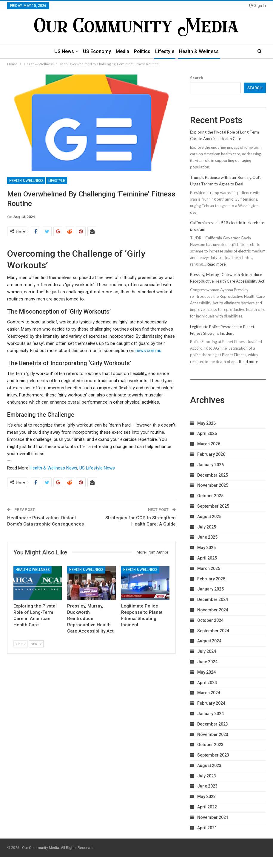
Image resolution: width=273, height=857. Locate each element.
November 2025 (212, 485)
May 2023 (206, 796)
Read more (216, 264)
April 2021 (207, 827)
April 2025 (207, 558)
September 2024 (213, 630)
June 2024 (207, 661)
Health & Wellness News (53, 468)
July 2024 (206, 651)
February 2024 (211, 703)
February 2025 (211, 579)
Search (196, 77)
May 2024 (206, 672)
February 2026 (211, 454)
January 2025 (210, 589)
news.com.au (148, 350)
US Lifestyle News (97, 468)
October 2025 (210, 495)
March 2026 (208, 443)
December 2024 (212, 599)
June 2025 (207, 537)
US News (62, 51)
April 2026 (207, 433)
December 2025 (212, 475)
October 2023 (210, 744)
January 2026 (210, 464)
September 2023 (213, 755)
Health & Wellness (201, 51)
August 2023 (209, 765)
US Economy (96, 51)
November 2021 (212, 817)
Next (36, 644)
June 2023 (207, 786)
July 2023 (206, 776)
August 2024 (209, 641)
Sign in (257, 5)
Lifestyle (166, 51)
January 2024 (210, 713)
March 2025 (208, 568)
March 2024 (208, 692)
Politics (143, 51)
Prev (21, 644)
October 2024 (210, 620)
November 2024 (212, 610)
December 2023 (212, 724)
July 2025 (206, 527)
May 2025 (206, 547)
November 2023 (212, 734)
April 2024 (207, 682)
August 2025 (209, 516)
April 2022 (207, 807)
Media (122, 51)
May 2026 (206, 423)
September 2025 (213, 506)
